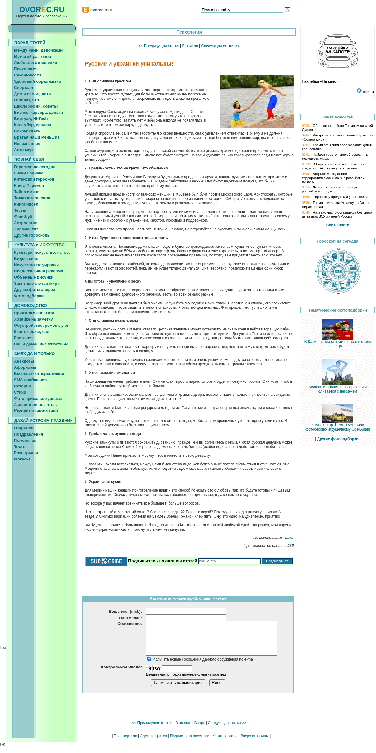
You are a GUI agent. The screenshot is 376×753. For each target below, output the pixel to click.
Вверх (199, 723)
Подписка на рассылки (189, 736)
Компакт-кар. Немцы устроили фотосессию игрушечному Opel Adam (337, 425)
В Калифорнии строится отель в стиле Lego (337, 342)
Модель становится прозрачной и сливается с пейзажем (338, 387)
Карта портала (225, 736)
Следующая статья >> (220, 46)
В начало (190, 46)
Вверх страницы (254, 736)
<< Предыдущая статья (159, 46)
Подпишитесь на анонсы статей (162, 560)
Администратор (153, 736)
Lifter (289, 537)
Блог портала (125, 736)
